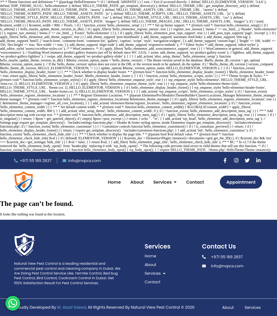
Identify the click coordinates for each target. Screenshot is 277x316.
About (137, 182)
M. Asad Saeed (71, 307)
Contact (195, 182)
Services (165, 182)
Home (114, 182)
